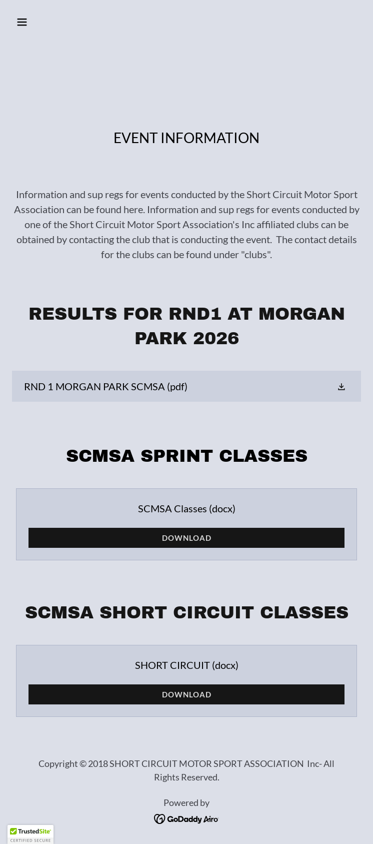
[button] (52, 22)
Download (187, 537)
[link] (186, 386)
